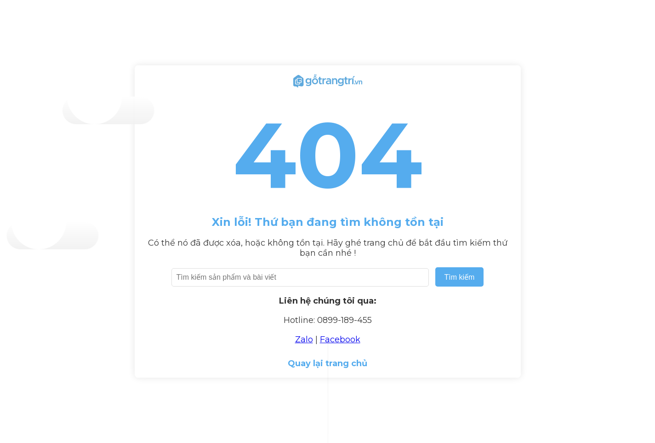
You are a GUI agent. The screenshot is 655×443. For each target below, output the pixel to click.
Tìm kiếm (459, 277)
